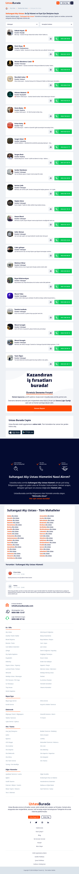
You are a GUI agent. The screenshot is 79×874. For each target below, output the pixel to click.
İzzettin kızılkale (21, 309)
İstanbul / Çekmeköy (20, 141)
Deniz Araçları (44, 735)
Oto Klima (9, 757)
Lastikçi (42, 738)
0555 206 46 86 (65, 39)
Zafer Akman (19, 232)
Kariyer (39, 842)
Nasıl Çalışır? (39, 831)
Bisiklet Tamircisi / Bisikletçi (48, 731)
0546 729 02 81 (65, 116)
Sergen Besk (19, 155)
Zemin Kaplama (10, 691)
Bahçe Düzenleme (45, 636)
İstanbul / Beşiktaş (20, 110)
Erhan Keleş (19, 124)
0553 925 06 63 (65, 271)
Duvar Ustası (44, 658)
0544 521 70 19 (65, 209)
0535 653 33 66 (65, 240)
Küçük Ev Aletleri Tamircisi (48, 704)
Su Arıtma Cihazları (46, 680)
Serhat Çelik (19, 185)
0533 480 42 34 (65, 302)
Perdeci (42, 676)
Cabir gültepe (19, 247)
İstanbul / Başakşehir (20, 95)
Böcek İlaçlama (10, 639)
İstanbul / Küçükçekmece (21, 48)
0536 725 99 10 (65, 333)
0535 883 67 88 (65, 85)
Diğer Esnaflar (44, 774)
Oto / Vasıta (10, 727)
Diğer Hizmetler (11, 770)
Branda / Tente (10, 643)
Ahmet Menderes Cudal (23, 62)
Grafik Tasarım (10, 781)
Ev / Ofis (9, 628)
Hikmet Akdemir (21, 93)
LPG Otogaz (9, 742)
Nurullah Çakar (20, 77)
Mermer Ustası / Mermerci (48, 669)
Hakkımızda (39, 828)
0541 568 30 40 (65, 317)
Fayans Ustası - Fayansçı (13, 665)
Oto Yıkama (43, 761)
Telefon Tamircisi (11, 718)
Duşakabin (9, 658)
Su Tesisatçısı (10, 684)
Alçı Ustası (12, 8)
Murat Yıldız (19, 294)
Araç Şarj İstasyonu (11, 731)
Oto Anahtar (9, 746)
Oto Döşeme (9, 750)
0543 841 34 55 (65, 54)
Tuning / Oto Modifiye (12, 764)
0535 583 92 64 (65, 131)
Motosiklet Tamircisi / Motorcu (49, 742)
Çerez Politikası (39, 860)
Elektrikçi (8, 661)
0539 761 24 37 (65, 224)
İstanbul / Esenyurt (20, 79)
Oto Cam (43, 746)
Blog (39, 835)
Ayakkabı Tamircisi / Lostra (14, 774)
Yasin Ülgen (19, 356)
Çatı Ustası (43, 647)
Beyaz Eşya (10, 696)
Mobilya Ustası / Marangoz (14, 676)
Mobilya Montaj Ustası (47, 673)
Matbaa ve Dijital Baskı (47, 785)
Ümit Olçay (19, 46)
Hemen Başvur (39, 408)
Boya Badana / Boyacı (46, 639)
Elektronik (9, 710)
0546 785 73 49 (65, 193)
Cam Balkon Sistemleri (12, 647)
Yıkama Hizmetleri (45, 687)
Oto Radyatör (44, 757)
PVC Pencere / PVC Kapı (13, 680)
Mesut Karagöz (20, 340)
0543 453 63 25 (65, 101)
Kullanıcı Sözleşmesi (40, 864)
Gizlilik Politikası (39, 857)
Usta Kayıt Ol (34, 817)
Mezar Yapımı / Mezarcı (13, 789)
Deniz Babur (19, 108)
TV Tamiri (43, 718)
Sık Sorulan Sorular (39, 839)
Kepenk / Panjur (45, 665)
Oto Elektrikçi (44, 750)
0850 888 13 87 (18, 612)
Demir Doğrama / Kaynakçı (48, 650)
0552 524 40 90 (65, 178)
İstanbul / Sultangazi (20, 172)
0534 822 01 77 (65, 147)
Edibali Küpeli (19, 31)
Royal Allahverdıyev (22, 278)
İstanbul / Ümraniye (20, 64)
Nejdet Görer (19, 201)
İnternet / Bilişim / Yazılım (13, 785)
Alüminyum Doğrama (46, 632)
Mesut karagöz (20, 325)
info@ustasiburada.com (22, 606)
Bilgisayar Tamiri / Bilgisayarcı (15, 714)
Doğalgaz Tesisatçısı (46, 654)
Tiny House (9, 687)
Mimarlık (8, 673)
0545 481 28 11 (65, 364)
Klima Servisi (44, 701)
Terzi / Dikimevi (10, 792)
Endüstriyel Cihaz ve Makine (48, 778)
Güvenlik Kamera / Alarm (47, 714)
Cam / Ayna (43, 643)
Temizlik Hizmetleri (46, 684)
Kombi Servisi (10, 704)
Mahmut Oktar (20, 263)
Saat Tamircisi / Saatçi (46, 789)
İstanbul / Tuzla (19, 126)
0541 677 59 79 (65, 162)
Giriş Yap (65, 3)
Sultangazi (22, 24)
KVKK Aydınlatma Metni (39, 853)
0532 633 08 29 (65, 255)
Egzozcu (8, 738)
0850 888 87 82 (18, 619)
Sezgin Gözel (19, 139)
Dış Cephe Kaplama (11, 654)
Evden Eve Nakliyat (46, 661)
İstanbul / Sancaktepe (21, 296)
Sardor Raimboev (21, 170)
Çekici (7, 735)
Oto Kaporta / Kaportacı (47, 753)
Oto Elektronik (10, 753)
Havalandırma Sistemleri (47, 781)
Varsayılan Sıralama (57, 24)
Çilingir (8, 650)
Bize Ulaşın (39, 846)
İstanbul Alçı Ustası (23, 8)
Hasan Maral (19, 216)
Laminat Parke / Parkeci (13, 669)
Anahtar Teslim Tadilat (12, 636)
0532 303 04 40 (65, 70)
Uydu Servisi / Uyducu (12, 721)
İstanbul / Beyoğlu (20, 33)
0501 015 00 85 (65, 286)
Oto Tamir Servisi (11, 761)
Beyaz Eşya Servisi (11, 701)
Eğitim (8, 778)
